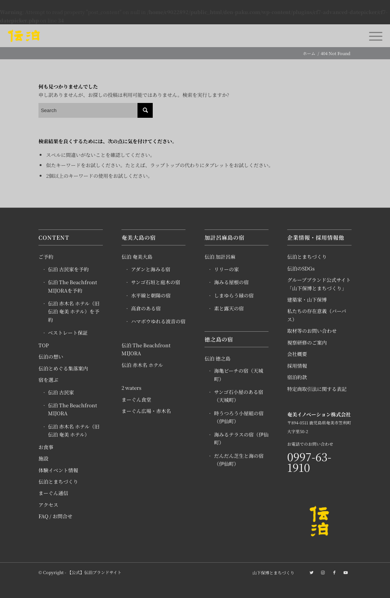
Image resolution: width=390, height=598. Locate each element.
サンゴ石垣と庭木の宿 (155, 282)
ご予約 (45, 256)
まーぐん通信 (53, 493)
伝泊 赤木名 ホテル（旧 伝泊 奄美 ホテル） (73, 430)
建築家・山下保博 (307, 299)
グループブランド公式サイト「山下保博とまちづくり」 (319, 283)
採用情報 (297, 365)
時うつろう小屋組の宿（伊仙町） (239, 417)
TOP (43, 345)
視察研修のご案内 (307, 342)
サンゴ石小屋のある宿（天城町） (238, 395)
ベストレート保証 (68, 332)
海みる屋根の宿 (231, 282)
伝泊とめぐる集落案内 (63, 368)
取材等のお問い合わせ (312, 330)
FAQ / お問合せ (55, 516)
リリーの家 (226, 269)
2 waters (131, 387)
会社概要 (297, 354)
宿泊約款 (297, 377)
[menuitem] (271, 572)
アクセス (48, 504)
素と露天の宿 (229, 308)
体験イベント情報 (58, 470)
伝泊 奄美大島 (136, 256)
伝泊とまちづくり (58, 481)
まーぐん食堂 (136, 399)
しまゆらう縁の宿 (234, 295)
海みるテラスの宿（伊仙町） (241, 438)
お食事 (45, 447)
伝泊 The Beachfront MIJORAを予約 (72, 286)
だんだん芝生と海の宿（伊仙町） (239, 459)
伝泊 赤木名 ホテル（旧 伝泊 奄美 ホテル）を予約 (73, 311)
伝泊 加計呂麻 (220, 256)
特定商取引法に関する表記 (317, 388)
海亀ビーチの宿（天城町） (238, 374)
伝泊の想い (50, 356)
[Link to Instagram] (323, 572)
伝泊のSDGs (301, 268)
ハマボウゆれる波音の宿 (158, 321)
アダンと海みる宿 (150, 269)
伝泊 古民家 (61, 392)
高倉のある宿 (146, 308)
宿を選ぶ (48, 379)
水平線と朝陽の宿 (151, 295)
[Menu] (373, 35)
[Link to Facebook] (334, 572)
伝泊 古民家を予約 (68, 269)
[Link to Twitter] (311, 572)
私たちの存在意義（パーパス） (316, 315)
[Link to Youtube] (346, 572)
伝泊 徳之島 (217, 358)
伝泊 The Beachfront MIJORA (72, 409)
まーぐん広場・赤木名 (146, 410)
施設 (43, 458)
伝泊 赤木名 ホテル (142, 365)
